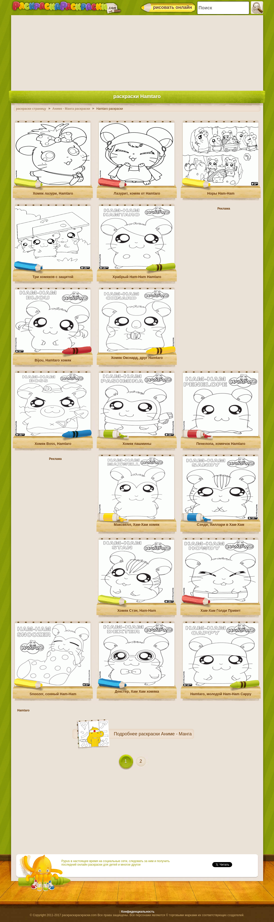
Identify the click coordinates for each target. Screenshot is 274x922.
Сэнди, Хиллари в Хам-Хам (220, 525)
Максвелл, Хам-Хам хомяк (137, 525)
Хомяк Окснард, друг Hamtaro (137, 358)
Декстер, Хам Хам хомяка (137, 691)
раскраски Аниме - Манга (165, 733)
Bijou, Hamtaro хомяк (53, 360)
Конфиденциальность (138, 911)
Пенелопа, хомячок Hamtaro (220, 444)
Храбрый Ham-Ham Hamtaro (136, 277)
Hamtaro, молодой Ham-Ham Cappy (220, 694)
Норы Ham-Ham (220, 193)
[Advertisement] (137, 51)
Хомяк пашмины (137, 444)
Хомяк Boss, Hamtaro (53, 444)
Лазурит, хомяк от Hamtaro (137, 193)
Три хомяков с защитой (53, 277)
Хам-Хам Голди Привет (220, 611)
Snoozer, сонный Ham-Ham (52, 694)
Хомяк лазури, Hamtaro (53, 193)
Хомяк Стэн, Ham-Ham (136, 611)
